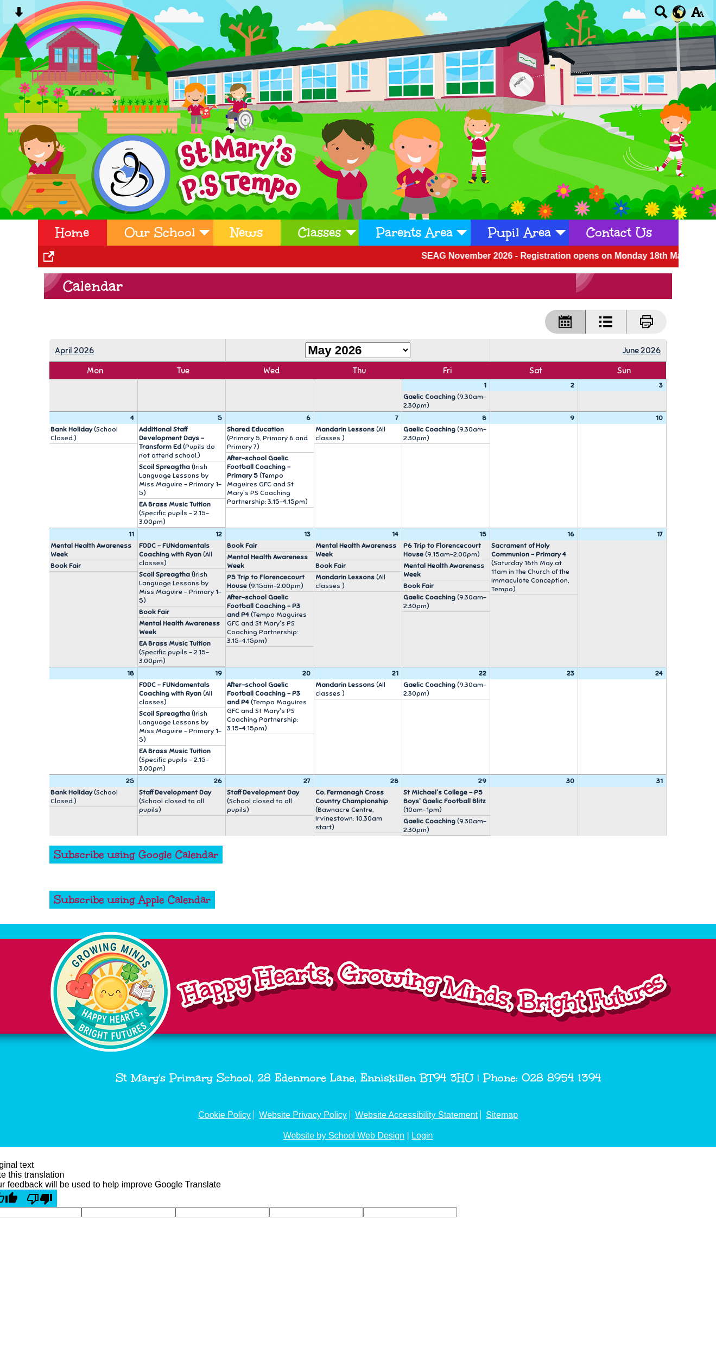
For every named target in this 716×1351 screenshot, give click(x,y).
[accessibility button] (697, 15)
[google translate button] (679, 11)
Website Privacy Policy (303, 1114)
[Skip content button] (19, 15)
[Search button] (661, 15)
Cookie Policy (224, 1114)
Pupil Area (519, 232)
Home (72, 232)
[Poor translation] (39, 1198)
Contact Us (619, 232)
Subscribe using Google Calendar (136, 854)
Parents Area (414, 232)
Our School (159, 232)
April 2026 (74, 350)
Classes (319, 232)
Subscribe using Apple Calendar (132, 899)
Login (422, 1135)
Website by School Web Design (344, 1135)
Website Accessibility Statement (416, 1114)
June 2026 (642, 350)
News (247, 232)
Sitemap (502, 1114)
